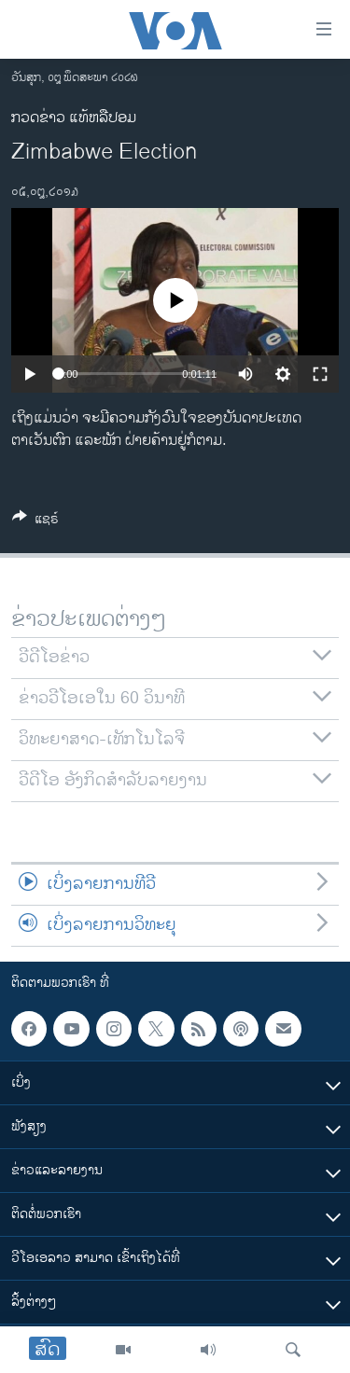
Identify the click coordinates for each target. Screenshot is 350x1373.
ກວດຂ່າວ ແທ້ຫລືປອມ (73, 118)
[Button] (35, 522)
